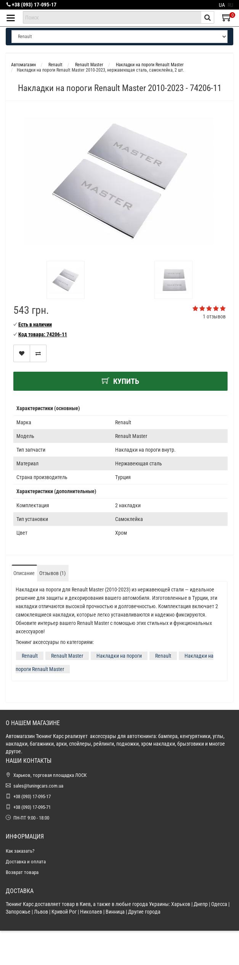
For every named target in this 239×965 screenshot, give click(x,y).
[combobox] (112, 17)
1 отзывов (214, 316)
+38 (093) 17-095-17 (31, 5)
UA (222, 5)
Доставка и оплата (26, 861)
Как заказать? (20, 851)
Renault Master (67, 656)
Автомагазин (23, 64)
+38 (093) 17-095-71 (32, 807)
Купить (120, 381)
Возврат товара (22, 872)
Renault (30, 656)
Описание (24, 573)
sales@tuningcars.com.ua (38, 786)
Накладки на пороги (119, 656)
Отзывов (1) (52, 573)
